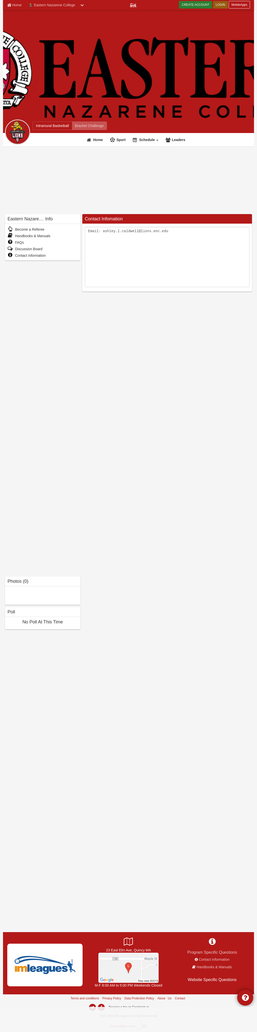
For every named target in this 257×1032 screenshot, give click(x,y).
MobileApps (239, 5)
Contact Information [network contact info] (214, 959)
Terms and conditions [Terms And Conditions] (85, 998)
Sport (121, 140)
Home (98, 140)
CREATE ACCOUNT (195, 5)
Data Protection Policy (139, 998)
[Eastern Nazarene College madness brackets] (89, 126)
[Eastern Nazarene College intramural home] (52, 126)
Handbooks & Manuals (29, 236)
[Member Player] (133, 4)
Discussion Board (25, 249)
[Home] (95, 139)
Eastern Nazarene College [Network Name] (51, 5)
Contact (180, 998)
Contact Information (27, 255)
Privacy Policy (111, 998)
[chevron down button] (82, 5)
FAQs (16, 242)
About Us (164, 998)
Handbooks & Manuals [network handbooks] (214, 967)
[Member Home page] (14, 5)
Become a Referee (26, 229)
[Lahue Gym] (128, 967)
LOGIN (220, 5)
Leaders (178, 140)
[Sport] (119, 139)
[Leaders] (176, 139)
